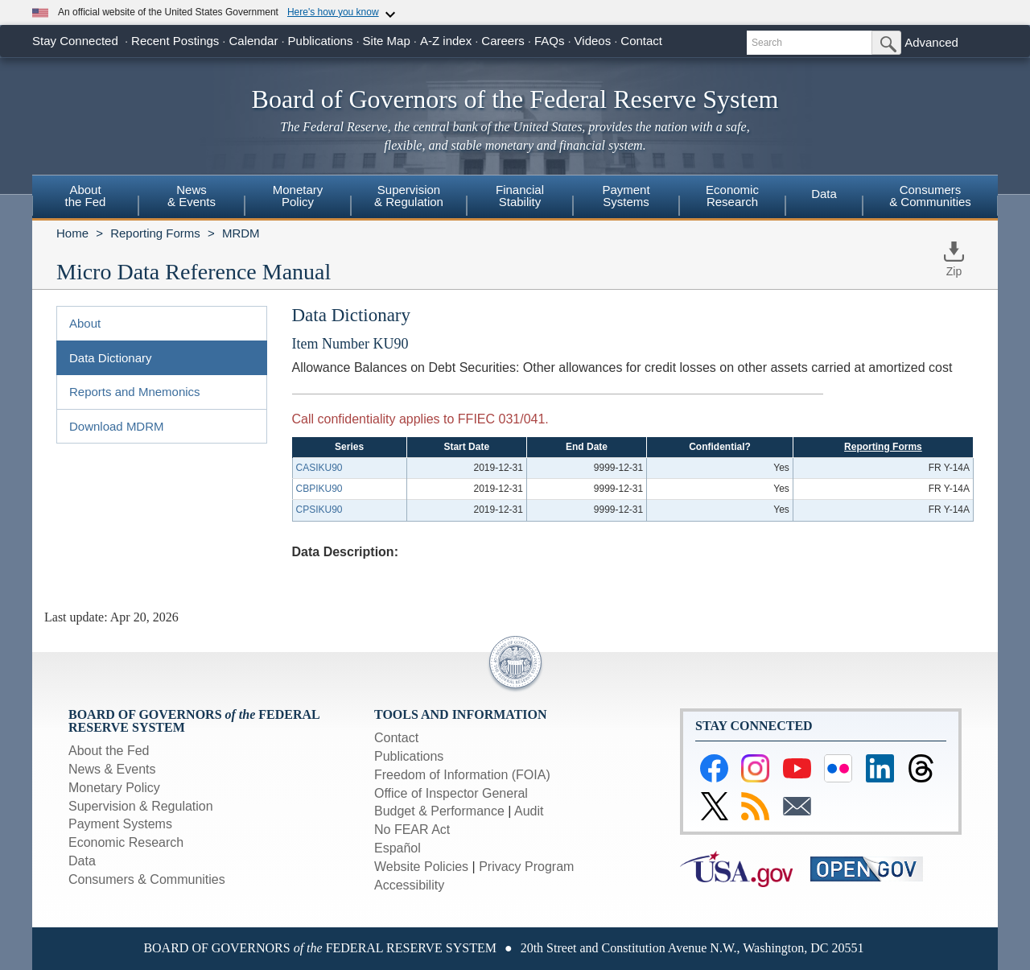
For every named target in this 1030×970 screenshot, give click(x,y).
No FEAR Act (412, 829)
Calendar (253, 40)
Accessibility (409, 885)
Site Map (386, 40)
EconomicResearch (732, 195)
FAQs (549, 40)
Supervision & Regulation (140, 806)
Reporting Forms (155, 233)
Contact (641, 40)
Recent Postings (175, 40)
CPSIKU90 (319, 509)
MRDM (241, 233)
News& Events (191, 195)
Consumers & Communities (930, 195)
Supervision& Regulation (408, 195)
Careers (502, 40)
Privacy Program (526, 866)
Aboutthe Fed (85, 195)
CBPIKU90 (319, 488)
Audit (528, 811)
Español (397, 848)
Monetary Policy (114, 788)
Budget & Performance (439, 811)
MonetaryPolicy (298, 195)
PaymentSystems (625, 195)
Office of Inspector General (451, 793)
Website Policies (421, 866)
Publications (320, 40)
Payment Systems (120, 824)
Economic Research (125, 842)
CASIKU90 (319, 467)
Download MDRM (116, 426)
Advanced (931, 42)
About (85, 323)
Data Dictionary (110, 358)
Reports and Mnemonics (134, 391)
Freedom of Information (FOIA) (462, 775)
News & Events (111, 769)
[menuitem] (85, 198)
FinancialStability (520, 195)
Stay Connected (75, 40)
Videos (593, 40)
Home (72, 233)
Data (824, 193)
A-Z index (446, 40)
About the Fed (109, 750)
